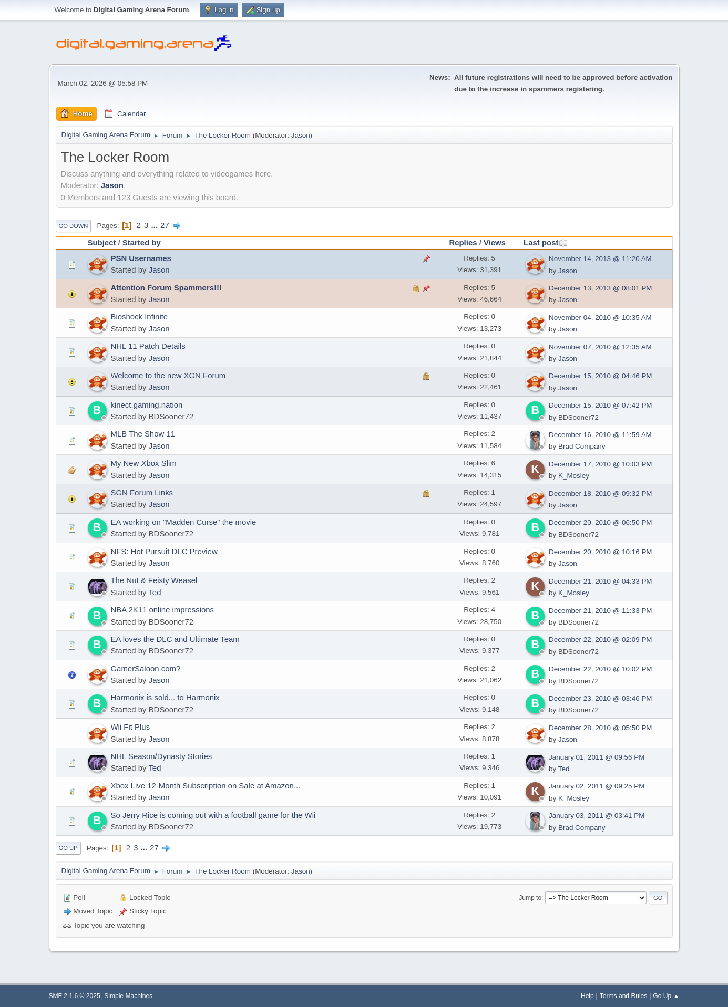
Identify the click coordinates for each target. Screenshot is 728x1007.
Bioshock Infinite (139, 316)
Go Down (73, 226)
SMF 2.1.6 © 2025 (74, 996)
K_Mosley (573, 476)
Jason (300, 135)
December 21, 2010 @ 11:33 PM (600, 611)
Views (495, 242)
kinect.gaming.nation (147, 404)
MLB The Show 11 (143, 433)
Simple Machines (128, 996)
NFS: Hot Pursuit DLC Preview (164, 551)
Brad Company (582, 446)
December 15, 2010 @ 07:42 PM (600, 405)
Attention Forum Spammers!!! (166, 287)
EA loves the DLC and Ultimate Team (175, 639)
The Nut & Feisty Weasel (154, 580)
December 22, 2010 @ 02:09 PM (600, 639)
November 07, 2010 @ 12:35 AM (600, 347)
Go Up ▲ (666, 996)
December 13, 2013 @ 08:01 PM (600, 288)
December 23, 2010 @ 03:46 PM (600, 698)
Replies (463, 242)
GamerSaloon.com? (146, 668)
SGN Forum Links (142, 492)
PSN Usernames (141, 258)
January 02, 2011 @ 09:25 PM (596, 786)
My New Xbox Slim (144, 463)
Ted (154, 592)
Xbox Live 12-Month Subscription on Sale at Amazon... (206, 785)
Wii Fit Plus (130, 726)
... (155, 225)
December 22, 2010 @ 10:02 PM (600, 669)
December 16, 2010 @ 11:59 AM (600, 435)
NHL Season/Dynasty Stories (161, 756)
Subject (102, 242)
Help (587, 996)
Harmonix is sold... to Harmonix (165, 697)
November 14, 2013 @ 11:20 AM (600, 259)
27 (164, 225)
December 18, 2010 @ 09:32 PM (600, 493)
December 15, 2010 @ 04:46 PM (600, 376)
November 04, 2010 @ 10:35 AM (600, 317)
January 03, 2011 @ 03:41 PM (596, 815)
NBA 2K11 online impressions (162, 609)
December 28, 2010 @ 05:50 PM (600, 728)
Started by (141, 242)
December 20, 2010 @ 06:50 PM (600, 522)
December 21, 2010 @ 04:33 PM (600, 581)
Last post (546, 242)
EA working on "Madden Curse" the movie (184, 521)
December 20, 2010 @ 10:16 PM (600, 552)
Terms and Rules (624, 996)
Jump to (530, 897)
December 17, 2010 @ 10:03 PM (600, 464)
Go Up (68, 848)
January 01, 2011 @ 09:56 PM (596, 757)
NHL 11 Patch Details (148, 345)
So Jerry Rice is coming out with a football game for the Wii (213, 815)
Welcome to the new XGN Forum (168, 375)
